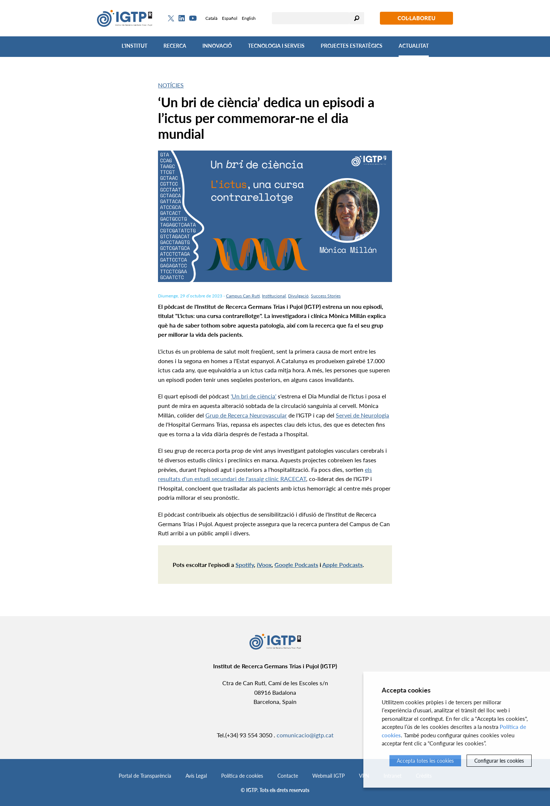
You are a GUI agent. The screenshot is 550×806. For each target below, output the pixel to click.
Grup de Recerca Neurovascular (246, 415)
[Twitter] (171, 18)
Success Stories (326, 296)
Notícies (171, 85)
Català (211, 18)
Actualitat (414, 46)
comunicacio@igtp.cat (305, 734)
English (249, 18)
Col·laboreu (416, 18)
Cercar (356, 18)
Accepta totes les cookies (425, 761)
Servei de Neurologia (362, 415)
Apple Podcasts (342, 564)
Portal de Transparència (145, 776)
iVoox (264, 564)
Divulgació (298, 296)
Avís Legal (196, 776)
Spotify (245, 564)
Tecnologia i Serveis (276, 46)
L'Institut (134, 46)
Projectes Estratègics (351, 46)
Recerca (174, 46)
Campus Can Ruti (243, 296)
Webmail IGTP (328, 776)
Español (229, 18)
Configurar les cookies (499, 761)
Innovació (217, 46)
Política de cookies (242, 776)
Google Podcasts (296, 564)
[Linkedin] (182, 18)
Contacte (287, 776)
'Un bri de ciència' (253, 396)
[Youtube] (193, 18)
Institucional (274, 296)
